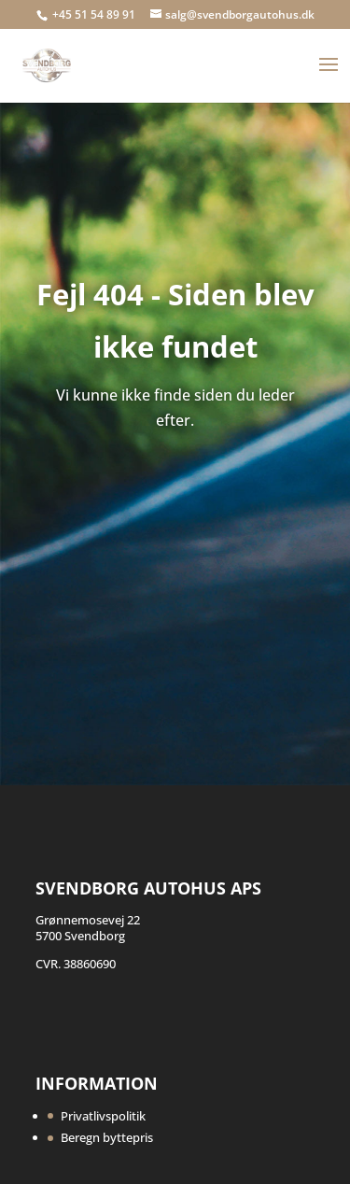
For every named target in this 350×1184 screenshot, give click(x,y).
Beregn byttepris (107, 1137)
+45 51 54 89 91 (95, 14)
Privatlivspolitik (103, 1115)
